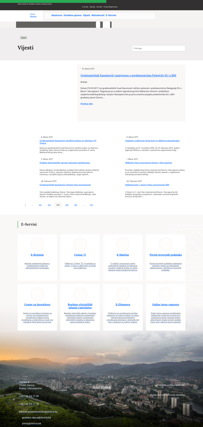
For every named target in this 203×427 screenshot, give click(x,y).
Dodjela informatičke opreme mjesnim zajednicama (65, 155)
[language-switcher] (181, 13)
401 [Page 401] (40, 197)
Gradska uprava (75, 11)
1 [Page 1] (25, 197)
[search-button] (173, 13)
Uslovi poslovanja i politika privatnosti (171, 423)
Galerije (160, 2)
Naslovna (57, 11)
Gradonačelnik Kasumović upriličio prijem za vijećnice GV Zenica (68, 134)
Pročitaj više (111, 107)
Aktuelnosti (105, 11)
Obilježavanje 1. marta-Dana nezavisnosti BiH (147, 177)
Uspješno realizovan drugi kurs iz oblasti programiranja (152, 133)
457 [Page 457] (91, 197)
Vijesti (91, 11)
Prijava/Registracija (178, 2)
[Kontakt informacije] (44, 379)
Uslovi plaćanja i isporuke (145, 423)
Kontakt (167, 2)
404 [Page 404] (66, 197)
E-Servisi (120, 11)
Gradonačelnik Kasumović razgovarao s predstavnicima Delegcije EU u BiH (138, 76)
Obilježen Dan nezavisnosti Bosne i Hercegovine (148, 155)
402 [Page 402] (49, 197)
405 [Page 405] (75, 197)
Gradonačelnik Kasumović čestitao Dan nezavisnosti (65, 177)
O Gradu (153, 2)
